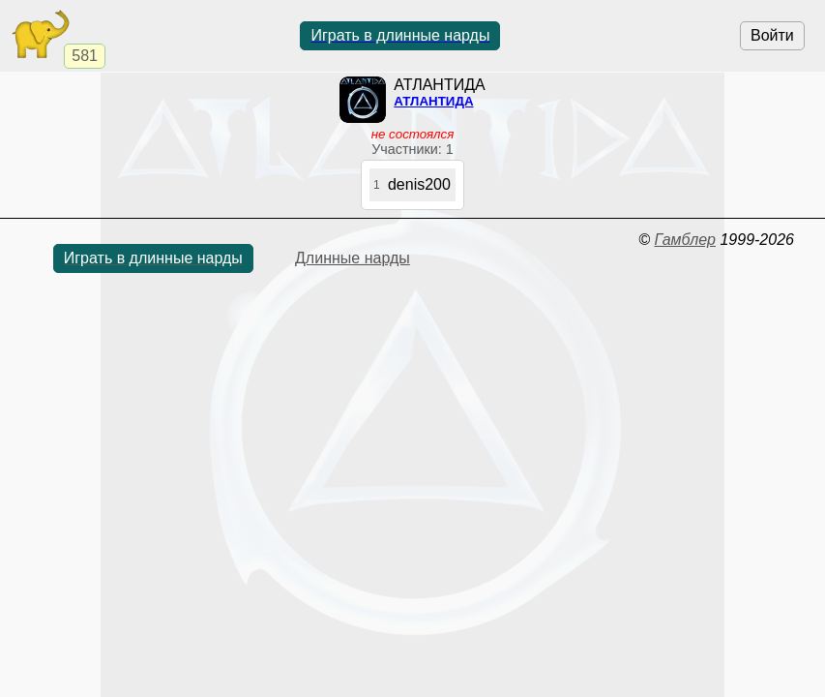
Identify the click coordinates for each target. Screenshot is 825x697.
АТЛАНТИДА (433, 101)
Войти (772, 35)
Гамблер (685, 239)
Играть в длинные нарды (399, 35)
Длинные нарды (352, 258)
